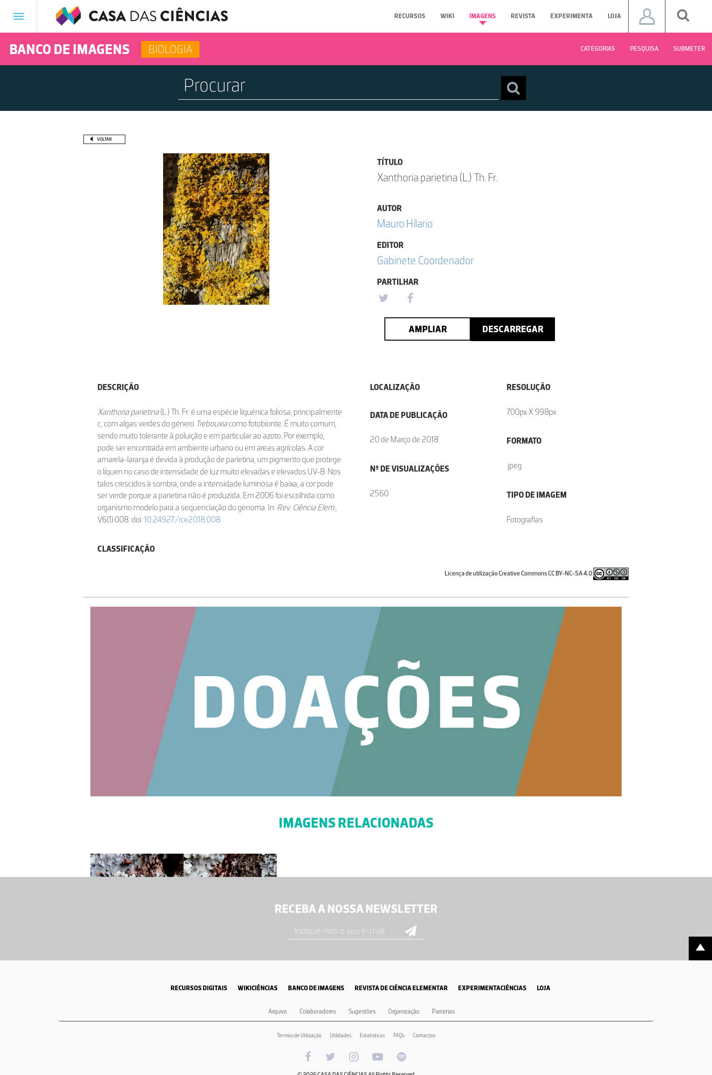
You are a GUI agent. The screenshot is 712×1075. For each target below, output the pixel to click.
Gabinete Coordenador (425, 260)
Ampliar (428, 329)
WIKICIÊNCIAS (258, 988)
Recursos (409, 16)
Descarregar (512, 329)
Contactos (424, 1035)
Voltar (104, 139)
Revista (523, 16)
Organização (403, 1011)
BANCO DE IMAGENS (316, 988)
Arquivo (277, 1011)
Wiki (447, 16)
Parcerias (443, 1011)
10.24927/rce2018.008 (182, 519)
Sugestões (362, 1011)
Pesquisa (644, 49)
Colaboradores (318, 1011)
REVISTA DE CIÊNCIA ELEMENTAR (401, 988)
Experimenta (571, 16)
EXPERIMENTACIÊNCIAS (492, 988)
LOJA (543, 988)
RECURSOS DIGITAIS (199, 988)
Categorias (598, 49)
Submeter (689, 49)
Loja (614, 16)
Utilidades (340, 1035)
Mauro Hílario (405, 223)
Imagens (482, 18)
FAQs (398, 1035)
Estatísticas (372, 1035)
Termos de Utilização (299, 1035)
